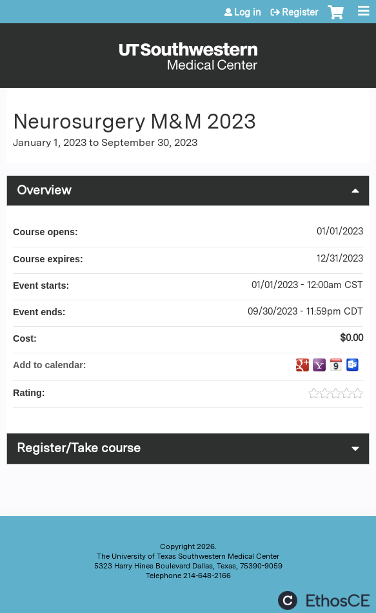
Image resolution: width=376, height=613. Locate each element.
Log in (247, 12)
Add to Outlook (352, 364)
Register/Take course (79, 448)
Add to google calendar (302, 364)
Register (300, 12)
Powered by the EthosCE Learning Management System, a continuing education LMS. (324, 600)
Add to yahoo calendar (319, 364)
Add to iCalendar (336, 364)
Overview (44, 190)
